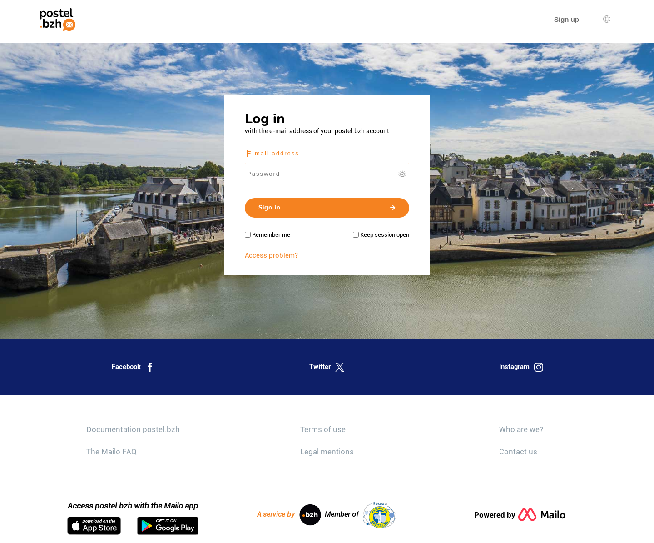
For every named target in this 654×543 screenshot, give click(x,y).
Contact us (518, 451)
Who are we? (521, 429)
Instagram (521, 367)
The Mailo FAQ (111, 451)
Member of (360, 515)
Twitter (326, 367)
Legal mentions (327, 451)
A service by (289, 515)
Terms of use (323, 429)
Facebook (133, 367)
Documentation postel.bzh (133, 429)
